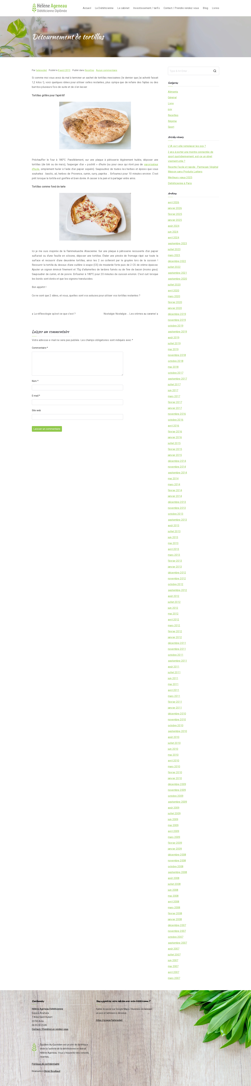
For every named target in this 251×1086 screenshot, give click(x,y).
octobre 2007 (175, 936)
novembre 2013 (177, 507)
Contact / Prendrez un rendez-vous (50, 1029)
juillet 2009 (174, 813)
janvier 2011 (175, 707)
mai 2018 (173, 366)
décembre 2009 (177, 784)
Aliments (173, 91)
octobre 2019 (175, 325)
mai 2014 (173, 478)
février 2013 (175, 560)
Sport (171, 126)
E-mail (36, 395)
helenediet (41, 70)
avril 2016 (173, 425)
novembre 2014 (177, 466)
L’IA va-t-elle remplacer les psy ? (187, 146)
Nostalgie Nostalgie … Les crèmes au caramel (130, 313)
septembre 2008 (177, 872)
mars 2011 (174, 696)
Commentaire (40, 348)
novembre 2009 (177, 790)
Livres (215, 8)
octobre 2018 (175, 361)
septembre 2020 (177, 278)
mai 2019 (173, 349)
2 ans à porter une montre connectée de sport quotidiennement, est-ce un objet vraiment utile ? (190, 156)
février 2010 (175, 772)
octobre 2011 (175, 654)
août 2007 (173, 948)
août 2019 (173, 337)
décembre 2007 (177, 925)
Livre (171, 103)
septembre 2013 (177, 519)
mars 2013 (174, 554)
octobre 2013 (175, 513)
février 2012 (175, 631)
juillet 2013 (174, 531)
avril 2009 (173, 831)
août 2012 (173, 596)
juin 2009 (173, 819)
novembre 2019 (177, 319)
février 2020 (175, 302)
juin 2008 (173, 889)
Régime (172, 121)
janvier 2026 (175, 208)
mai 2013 (173, 543)
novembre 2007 (177, 931)
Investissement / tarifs (146, 8)
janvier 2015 (175, 455)
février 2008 (175, 913)
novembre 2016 (177, 413)
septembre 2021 (177, 272)
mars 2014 (174, 484)
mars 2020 (174, 296)
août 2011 (173, 666)
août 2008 (173, 878)
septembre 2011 (177, 660)
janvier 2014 (175, 496)
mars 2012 (174, 625)
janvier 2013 (175, 566)
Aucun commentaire (106, 70)
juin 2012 (173, 607)
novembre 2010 (177, 719)
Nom (35, 381)
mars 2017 (174, 396)
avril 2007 (173, 972)
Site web (36, 410)
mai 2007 (173, 966)
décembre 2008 (177, 854)
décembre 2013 (177, 502)
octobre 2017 (175, 372)
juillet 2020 (174, 284)
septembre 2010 (177, 731)
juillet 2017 (174, 384)
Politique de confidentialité (45, 1064)
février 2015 (175, 449)
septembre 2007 (177, 942)
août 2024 (173, 225)
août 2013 (173, 525)
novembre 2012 (177, 578)
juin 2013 (173, 537)
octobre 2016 (175, 419)
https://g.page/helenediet (109, 1020)
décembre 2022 (177, 261)
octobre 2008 (175, 866)
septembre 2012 (177, 590)
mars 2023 (174, 255)
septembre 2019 (177, 331)
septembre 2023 (177, 243)
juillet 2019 (174, 343)
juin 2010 (173, 748)
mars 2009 (174, 837)
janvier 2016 (175, 437)
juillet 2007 (174, 954)
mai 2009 (173, 825)
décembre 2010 (177, 713)
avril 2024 (173, 237)
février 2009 (175, 842)
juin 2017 (173, 390)
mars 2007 (174, 978)
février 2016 (175, 431)
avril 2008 (173, 901)
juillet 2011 (174, 672)
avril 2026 (173, 202)
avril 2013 (173, 549)
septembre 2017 (177, 378)
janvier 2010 (175, 778)
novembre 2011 (177, 648)
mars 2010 (174, 766)
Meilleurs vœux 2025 (180, 177)
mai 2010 (173, 754)
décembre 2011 (177, 643)
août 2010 (173, 737)
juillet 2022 (174, 266)
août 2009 (173, 807)
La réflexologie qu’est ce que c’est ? (55, 313)
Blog (205, 8)
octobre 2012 (175, 584)
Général (172, 97)
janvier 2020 (175, 308)
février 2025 (175, 214)
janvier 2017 (175, 408)
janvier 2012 (175, 637)
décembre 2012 (177, 572)
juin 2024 (173, 231)
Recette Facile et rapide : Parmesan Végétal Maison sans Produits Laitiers (193, 169)
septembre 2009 (177, 801)
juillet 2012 (174, 602)
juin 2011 (173, 678)
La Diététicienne (104, 8)
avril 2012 (173, 619)
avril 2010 (173, 760)
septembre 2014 (177, 472)
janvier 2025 (175, 220)
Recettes (89, 70)
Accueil (87, 8)
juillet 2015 (174, 443)
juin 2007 (173, 960)
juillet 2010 (174, 743)
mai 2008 (173, 895)
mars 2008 (174, 907)
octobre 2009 (175, 795)
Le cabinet (123, 8)
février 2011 (175, 701)
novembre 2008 (177, 860)
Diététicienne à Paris (180, 183)
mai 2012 (173, 613)
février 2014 (175, 490)
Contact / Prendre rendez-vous (181, 8)
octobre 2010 (175, 725)
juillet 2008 (174, 884)
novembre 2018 (177, 355)
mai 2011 (173, 684)
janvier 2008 (175, 919)
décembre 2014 (177, 461)
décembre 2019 (177, 314)
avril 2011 (173, 690)
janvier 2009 (175, 848)
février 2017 (175, 402)
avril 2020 (173, 290)
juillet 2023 (174, 249)
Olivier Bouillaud (52, 1071)
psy (170, 109)
